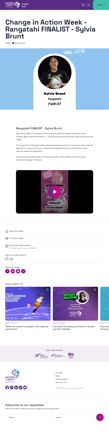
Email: (58, 417)
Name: (11, 417)
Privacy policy (62, 379)
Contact (59, 373)
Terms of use (61, 382)
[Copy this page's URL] (23, 271)
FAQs (58, 376)
